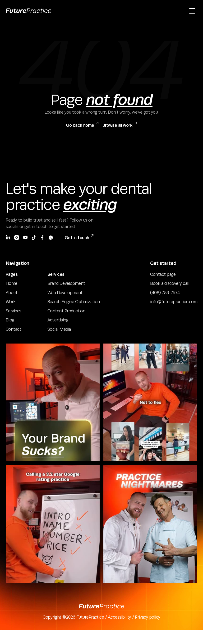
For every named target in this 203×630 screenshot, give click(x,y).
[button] (192, 11)
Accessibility (120, 617)
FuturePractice (90, 617)
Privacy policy (147, 617)
